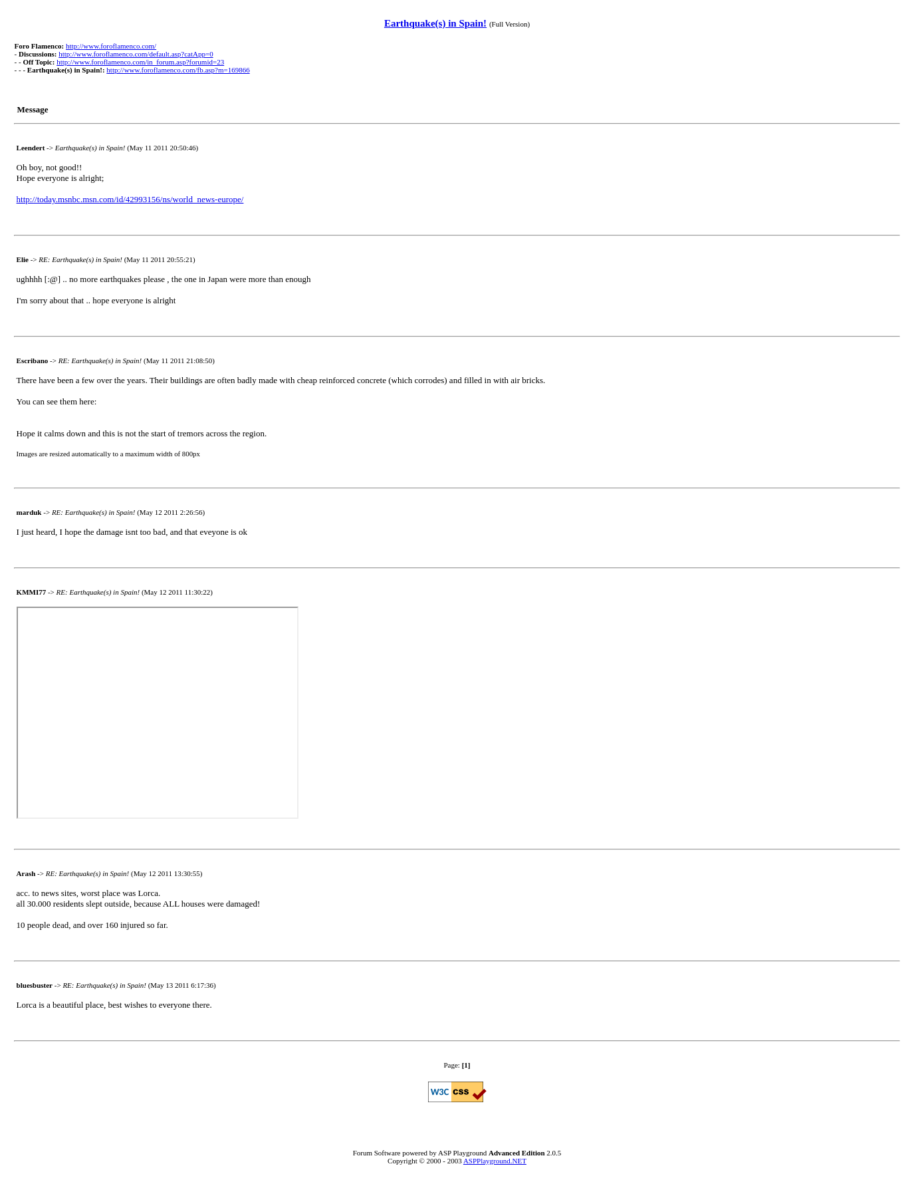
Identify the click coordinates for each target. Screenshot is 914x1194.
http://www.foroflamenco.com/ (111, 46)
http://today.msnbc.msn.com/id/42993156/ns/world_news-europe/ (130, 199)
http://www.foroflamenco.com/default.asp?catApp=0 (135, 54)
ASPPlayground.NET (494, 1161)
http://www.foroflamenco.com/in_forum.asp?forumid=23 (140, 62)
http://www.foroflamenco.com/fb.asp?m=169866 (177, 70)
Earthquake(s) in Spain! (435, 23)
